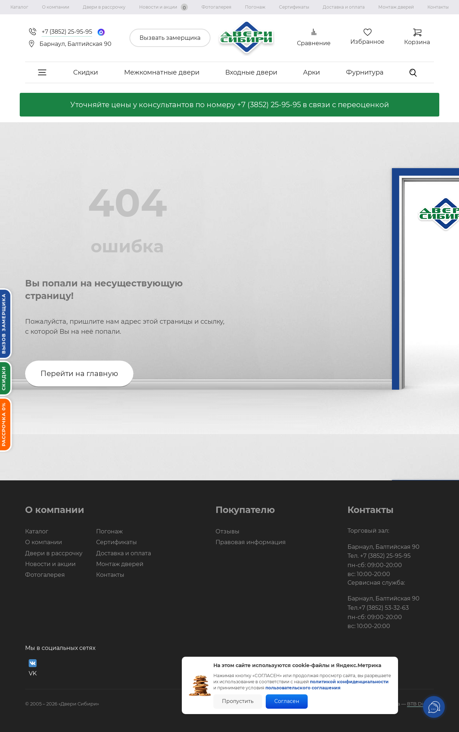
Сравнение (314, 43)
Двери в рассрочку (104, 7)
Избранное (367, 41)
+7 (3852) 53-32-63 (384, 607)
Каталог (19, 7)
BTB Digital (420, 704)
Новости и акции (163, 7)
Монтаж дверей (396, 7)
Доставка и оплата (344, 7)
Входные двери (251, 72)
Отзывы (228, 531)
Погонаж (255, 7)
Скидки (85, 72)
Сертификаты (294, 7)
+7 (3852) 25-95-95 (269, 104)
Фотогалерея (216, 7)
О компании (55, 7)
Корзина (417, 42)
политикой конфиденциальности (349, 681)
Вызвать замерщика (169, 37)
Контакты (438, 7)
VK (33, 668)
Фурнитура (365, 72)
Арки (311, 72)
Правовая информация (251, 542)
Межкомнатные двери (161, 72)
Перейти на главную (79, 373)
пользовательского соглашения (303, 687)
